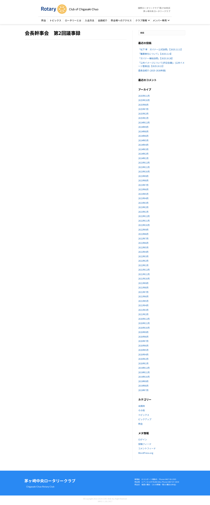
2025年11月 (144, 95)
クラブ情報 (141, 20)
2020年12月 (144, 318)
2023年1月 (143, 211)
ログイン (142, 439)
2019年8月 (143, 385)
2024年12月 (144, 122)
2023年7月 (143, 184)
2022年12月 (144, 216)
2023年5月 (143, 193)
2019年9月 (143, 381)
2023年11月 (144, 167)
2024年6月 (143, 135)
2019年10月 (144, 376)
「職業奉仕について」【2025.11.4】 (155, 53)
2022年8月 (143, 234)
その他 (141, 410)
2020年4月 (143, 354)
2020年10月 (144, 327)
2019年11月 (144, 372)
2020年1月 (143, 363)
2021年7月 (143, 292)
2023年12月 (144, 162)
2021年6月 (143, 296)
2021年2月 (143, 314)
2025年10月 (144, 100)
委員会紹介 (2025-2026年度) (152, 70)
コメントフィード (147, 448)
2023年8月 (143, 180)
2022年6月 (143, 243)
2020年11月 (144, 323)
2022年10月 (144, 225)
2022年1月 (143, 265)
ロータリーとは (73, 20)
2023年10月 (144, 171)
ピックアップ (144, 419)
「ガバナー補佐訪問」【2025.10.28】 (156, 58)
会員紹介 (102, 20)
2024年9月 (143, 127)
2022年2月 (143, 260)
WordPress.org (145, 452)
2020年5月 (143, 350)
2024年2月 (143, 153)
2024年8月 (143, 131)
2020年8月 (143, 336)
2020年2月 (143, 359)
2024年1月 (143, 158)
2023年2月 (143, 207)
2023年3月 (143, 202)
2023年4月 (143, 198)
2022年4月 (143, 251)
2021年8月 (143, 287)
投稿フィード (144, 443)
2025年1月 (143, 118)
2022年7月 (143, 238)
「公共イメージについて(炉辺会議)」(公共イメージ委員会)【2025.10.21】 (161, 64)
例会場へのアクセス (121, 20)
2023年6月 (143, 189)
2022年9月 (143, 229)
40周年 (141, 405)
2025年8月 (143, 104)
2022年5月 (143, 247)
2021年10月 (144, 278)
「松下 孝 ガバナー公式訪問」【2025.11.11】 (160, 49)
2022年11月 (144, 220)
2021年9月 (143, 283)
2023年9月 (143, 176)
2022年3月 (143, 256)
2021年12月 (144, 269)
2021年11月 (144, 274)
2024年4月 (143, 144)
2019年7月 (143, 390)
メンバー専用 (160, 20)
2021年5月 (143, 300)
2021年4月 (143, 305)
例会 (43, 20)
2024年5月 (143, 140)
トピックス (55, 20)
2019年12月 (144, 367)
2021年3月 (143, 309)
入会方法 (89, 20)
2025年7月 (143, 109)
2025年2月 (143, 113)
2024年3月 (143, 149)
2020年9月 (143, 332)
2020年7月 (143, 341)
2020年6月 (143, 345)
